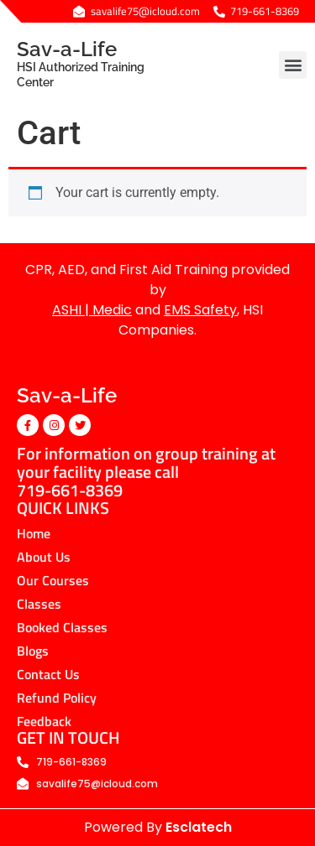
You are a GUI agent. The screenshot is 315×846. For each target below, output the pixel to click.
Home (33, 533)
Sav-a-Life (98, 63)
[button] (293, 65)
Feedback (44, 721)
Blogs (33, 650)
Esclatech (198, 827)
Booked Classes (62, 627)
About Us (44, 556)
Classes (39, 603)
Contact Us (48, 674)
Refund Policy (57, 697)
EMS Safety (200, 309)
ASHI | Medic (92, 309)
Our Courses (53, 580)
